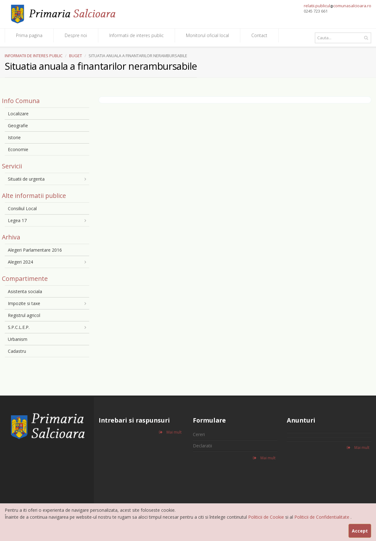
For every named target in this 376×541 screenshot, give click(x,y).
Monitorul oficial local (207, 35)
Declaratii (202, 446)
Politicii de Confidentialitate (322, 517)
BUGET (75, 55)
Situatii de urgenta (26, 179)
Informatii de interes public (136, 35)
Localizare (18, 114)
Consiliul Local (22, 208)
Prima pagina (29, 35)
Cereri (199, 434)
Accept (360, 531)
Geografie (18, 125)
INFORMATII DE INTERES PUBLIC (34, 55)
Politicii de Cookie (266, 517)
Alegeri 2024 (20, 262)
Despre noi (76, 35)
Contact (259, 35)
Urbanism (17, 339)
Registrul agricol (24, 315)
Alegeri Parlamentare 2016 (35, 250)
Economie (18, 149)
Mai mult (170, 432)
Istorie (14, 137)
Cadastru (17, 351)
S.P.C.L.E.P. (19, 327)
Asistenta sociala (25, 291)
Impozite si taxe (24, 303)
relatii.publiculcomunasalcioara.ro (337, 5)
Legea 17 (17, 220)
